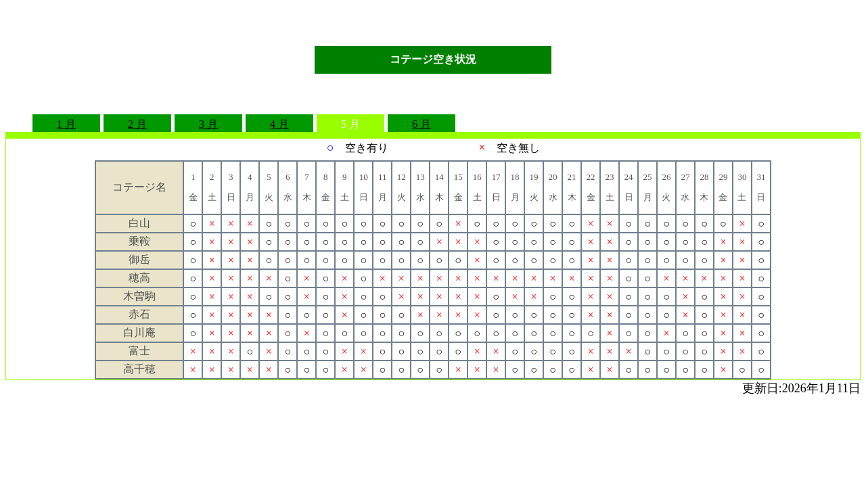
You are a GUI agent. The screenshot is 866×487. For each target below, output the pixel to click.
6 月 (421, 124)
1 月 (66, 124)
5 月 (350, 124)
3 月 (208, 124)
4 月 (279, 124)
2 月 (137, 124)
